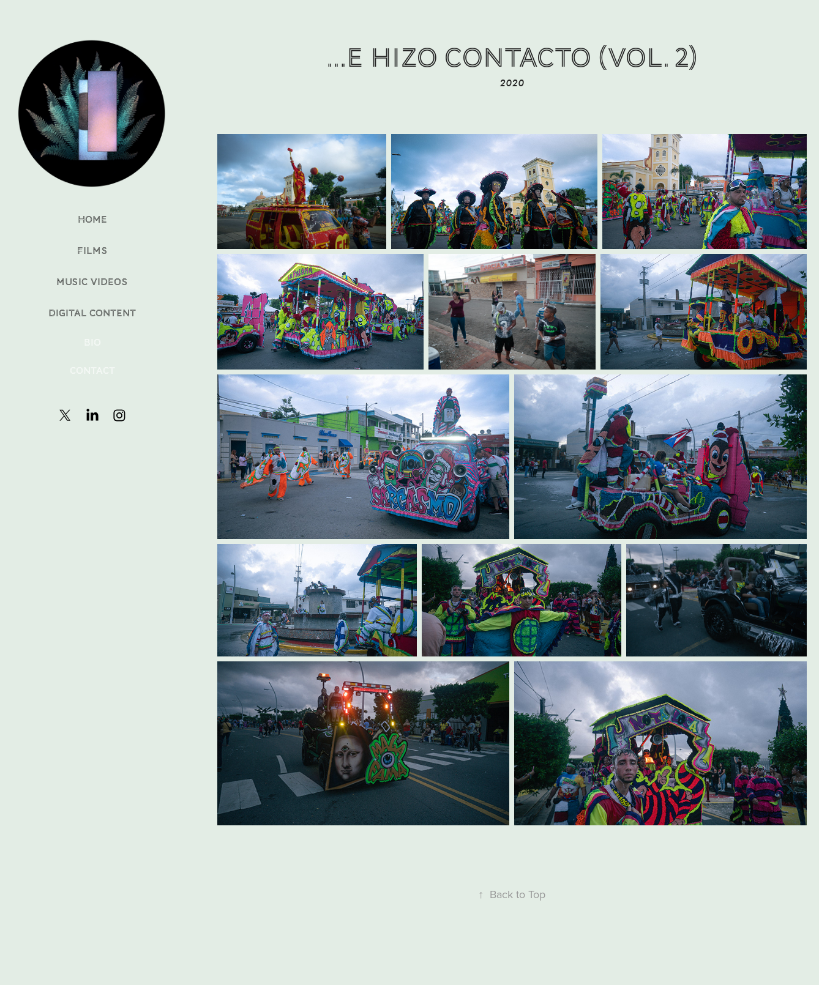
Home (92, 219)
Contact (92, 370)
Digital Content (92, 313)
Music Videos (92, 282)
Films (92, 250)
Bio (92, 342)
